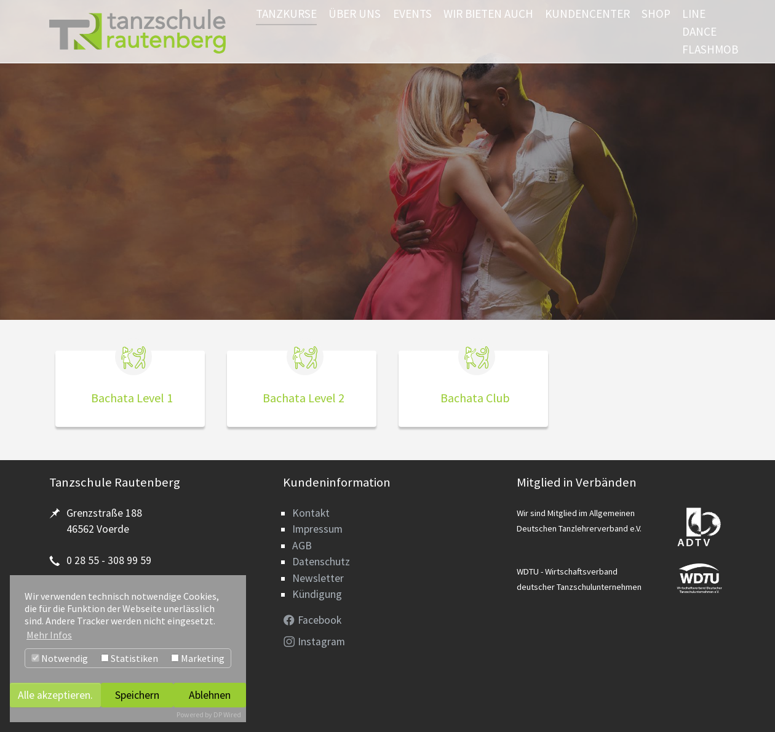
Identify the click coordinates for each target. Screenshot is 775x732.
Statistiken (129, 658)
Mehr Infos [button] (49, 635)
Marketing (198, 658)
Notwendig (59, 658)
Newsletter (318, 578)
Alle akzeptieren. (55, 695)
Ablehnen (210, 695)
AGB (302, 545)
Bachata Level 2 (303, 397)
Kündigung (317, 594)
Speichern (137, 695)
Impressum (317, 529)
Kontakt (311, 513)
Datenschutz (321, 561)
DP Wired (227, 714)
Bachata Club (475, 397)
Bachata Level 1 (132, 397)
